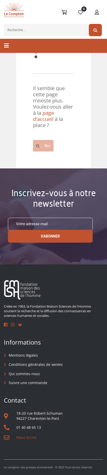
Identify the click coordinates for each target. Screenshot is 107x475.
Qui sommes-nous (24, 373)
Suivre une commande (28, 382)
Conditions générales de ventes (36, 364)
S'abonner (50, 236)
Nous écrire (26, 437)
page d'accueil (43, 115)
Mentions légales (23, 355)
